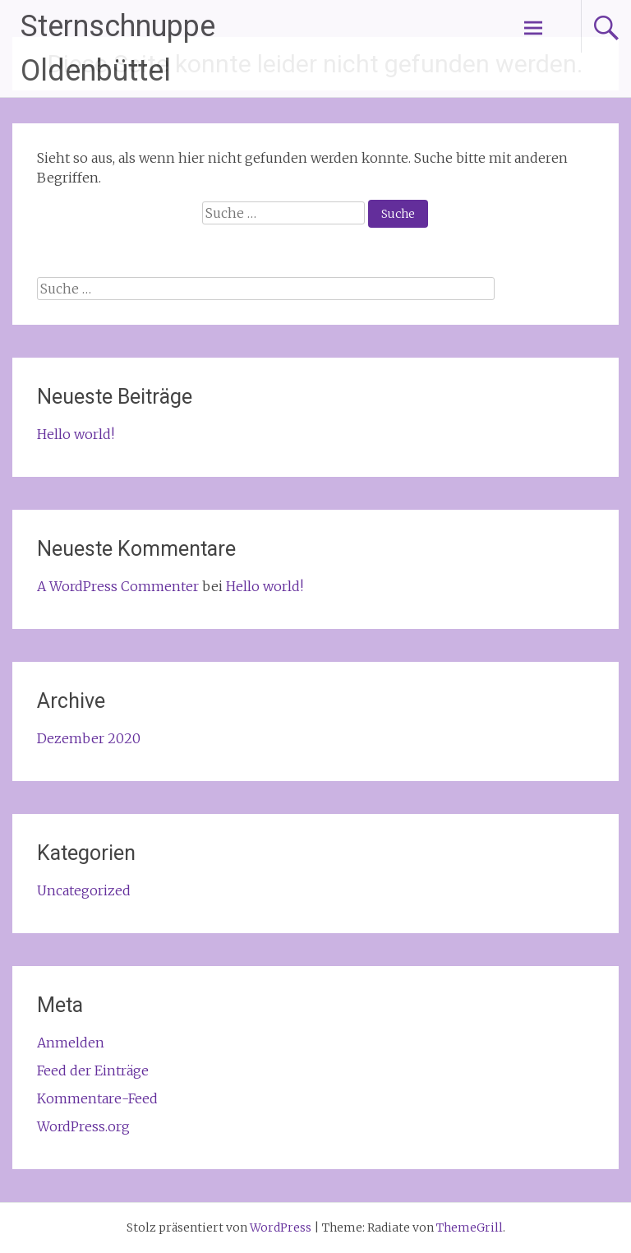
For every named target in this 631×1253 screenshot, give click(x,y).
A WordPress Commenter (118, 586)
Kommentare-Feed (97, 1098)
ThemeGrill (469, 1227)
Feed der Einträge (93, 1070)
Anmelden (70, 1042)
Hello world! (75, 434)
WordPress (280, 1227)
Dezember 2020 (88, 738)
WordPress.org (83, 1126)
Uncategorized (84, 890)
